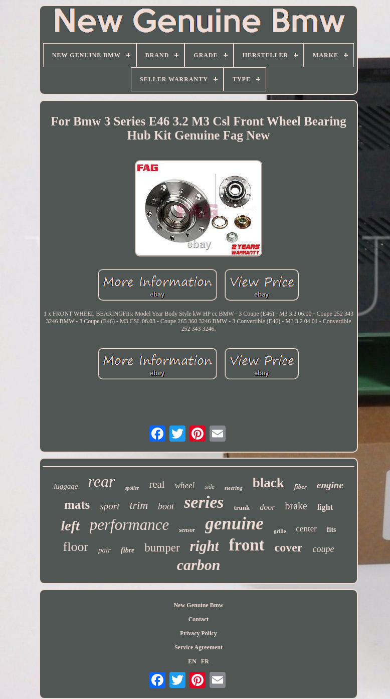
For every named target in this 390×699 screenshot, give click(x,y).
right (204, 546)
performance (129, 524)
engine (330, 485)
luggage (66, 486)
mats (77, 504)
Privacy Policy (198, 633)
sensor (187, 529)
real (156, 484)
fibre (127, 550)
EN (192, 661)
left (70, 525)
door (267, 507)
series (204, 502)
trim (138, 505)
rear (101, 481)
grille (280, 531)
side (209, 486)
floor (76, 546)
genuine (234, 523)
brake (296, 505)
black (268, 482)
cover (289, 547)
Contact (198, 619)
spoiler (132, 488)
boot (166, 506)
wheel (185, 485)
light (325, 507)
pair (104, 550)
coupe (323, 549)
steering (234, 488)
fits (331, 529)
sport (109, 506)
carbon (199, 564)
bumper (161, 547)
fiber (300, 486)
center (306, 528)
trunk (242, 507)
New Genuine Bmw (199, 605)
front (247, 545)
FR (205, 661)
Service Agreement (198, 647)
